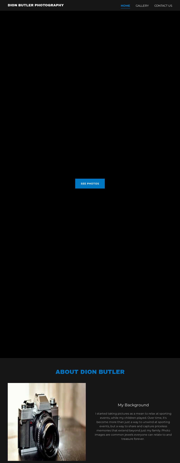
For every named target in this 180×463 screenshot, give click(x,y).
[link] (36, 5)
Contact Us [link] (163, 5)
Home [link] (125, 5)
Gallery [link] (142, 5)
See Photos (90, 183)
